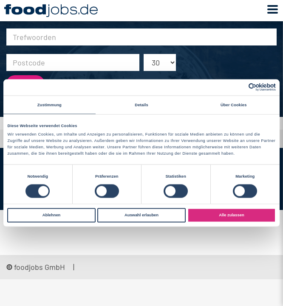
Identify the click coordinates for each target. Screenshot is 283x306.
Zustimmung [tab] (49, 104)
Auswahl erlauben (141, 215)
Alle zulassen (231, 215)
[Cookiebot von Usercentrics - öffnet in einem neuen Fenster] (238, 87)
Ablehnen (51, 215)
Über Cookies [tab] (234, 104)
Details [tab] (141, 104)
